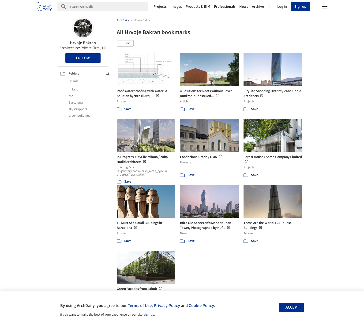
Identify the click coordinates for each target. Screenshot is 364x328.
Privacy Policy (167, 306)
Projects (160, 6)
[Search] (109, 6)
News (243, 6)
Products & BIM (198, 6)
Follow (83, 58)
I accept (291, 307)
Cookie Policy (201, 306)
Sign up (300, 6)
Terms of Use (140, 306)
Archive (258, 6)
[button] (125, 43)
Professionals (225, 6)
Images (176, 6)
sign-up (149, 314)
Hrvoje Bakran (83, 43)
